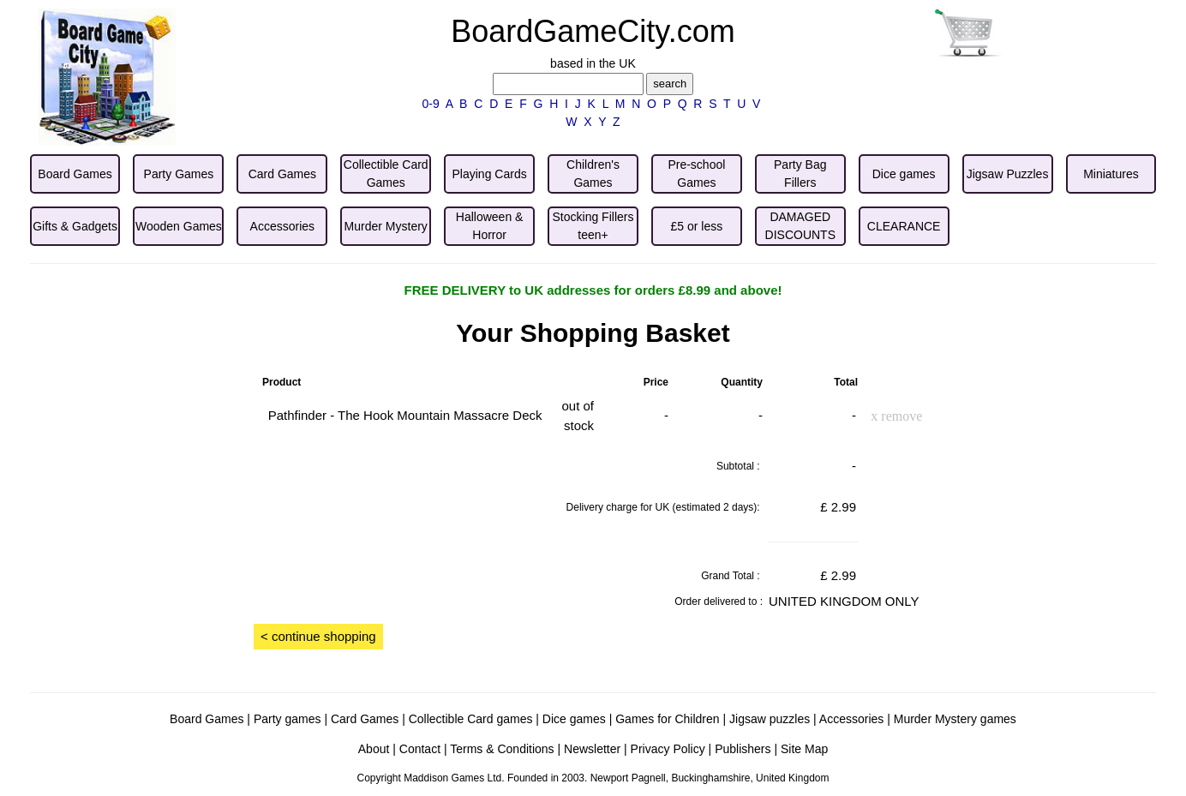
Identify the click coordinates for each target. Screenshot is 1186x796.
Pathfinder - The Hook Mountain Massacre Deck (405, 415)
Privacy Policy (668, 749)
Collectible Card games (471, 719)
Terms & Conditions (502, 749)
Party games (287, 719)
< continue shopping (318, 636)
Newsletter (592, 749)
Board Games (206, 719)
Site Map (804, 749)
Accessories (851, 719)
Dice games (574, 719)
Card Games (364, 719)
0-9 (431, 104)
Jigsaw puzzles (769, 719)
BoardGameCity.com (592, 31)
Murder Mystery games (955, 719)
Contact (419, 749)
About (374, 749)
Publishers (742, 749)
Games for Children (667, 719)
